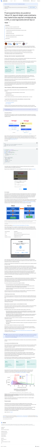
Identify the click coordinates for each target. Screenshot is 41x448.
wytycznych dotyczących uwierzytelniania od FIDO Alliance (21, 225)
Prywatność (5, 446)
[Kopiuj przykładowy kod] (37, 142)
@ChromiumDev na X (3, 439)
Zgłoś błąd (2, 428)
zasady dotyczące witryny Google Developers (22, 416)
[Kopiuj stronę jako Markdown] (9, 22)
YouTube (2, 440)
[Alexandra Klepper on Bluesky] (17, 44)
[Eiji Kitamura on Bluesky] (11, 44)
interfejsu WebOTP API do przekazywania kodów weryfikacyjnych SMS (22, 330)
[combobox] (26, 1)
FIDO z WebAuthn (8, 103)
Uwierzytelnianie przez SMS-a (10, 102)
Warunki (2, 446)
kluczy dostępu (22, 334)
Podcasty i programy (3, 436)
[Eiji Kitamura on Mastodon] (10, 44)
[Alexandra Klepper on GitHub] (16, 44)
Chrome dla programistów (4, 432)
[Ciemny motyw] (36, 142)
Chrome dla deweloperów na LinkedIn (5, 441)
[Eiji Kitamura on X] (8, 44)
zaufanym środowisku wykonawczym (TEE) (29, 201)
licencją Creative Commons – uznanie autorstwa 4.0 (22, 415)
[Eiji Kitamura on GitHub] (9, 44)
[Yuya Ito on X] (25, 44)
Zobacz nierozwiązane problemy (5, 429)
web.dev (5, 10)
